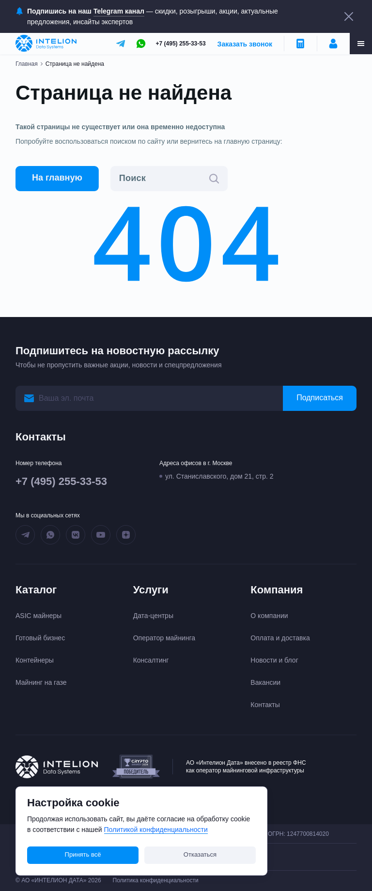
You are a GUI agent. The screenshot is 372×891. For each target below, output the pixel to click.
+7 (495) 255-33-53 (181, 43)
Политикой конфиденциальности (156, 829)
